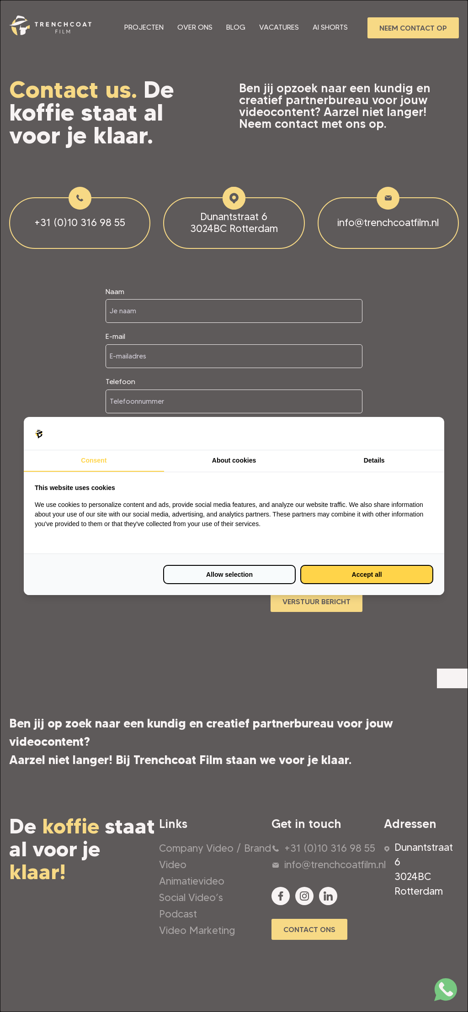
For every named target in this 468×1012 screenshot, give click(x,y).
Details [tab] (374, 460)
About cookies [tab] (234, 460)
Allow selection (229, 574)
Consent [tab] (93, 460)
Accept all (367, 574)
